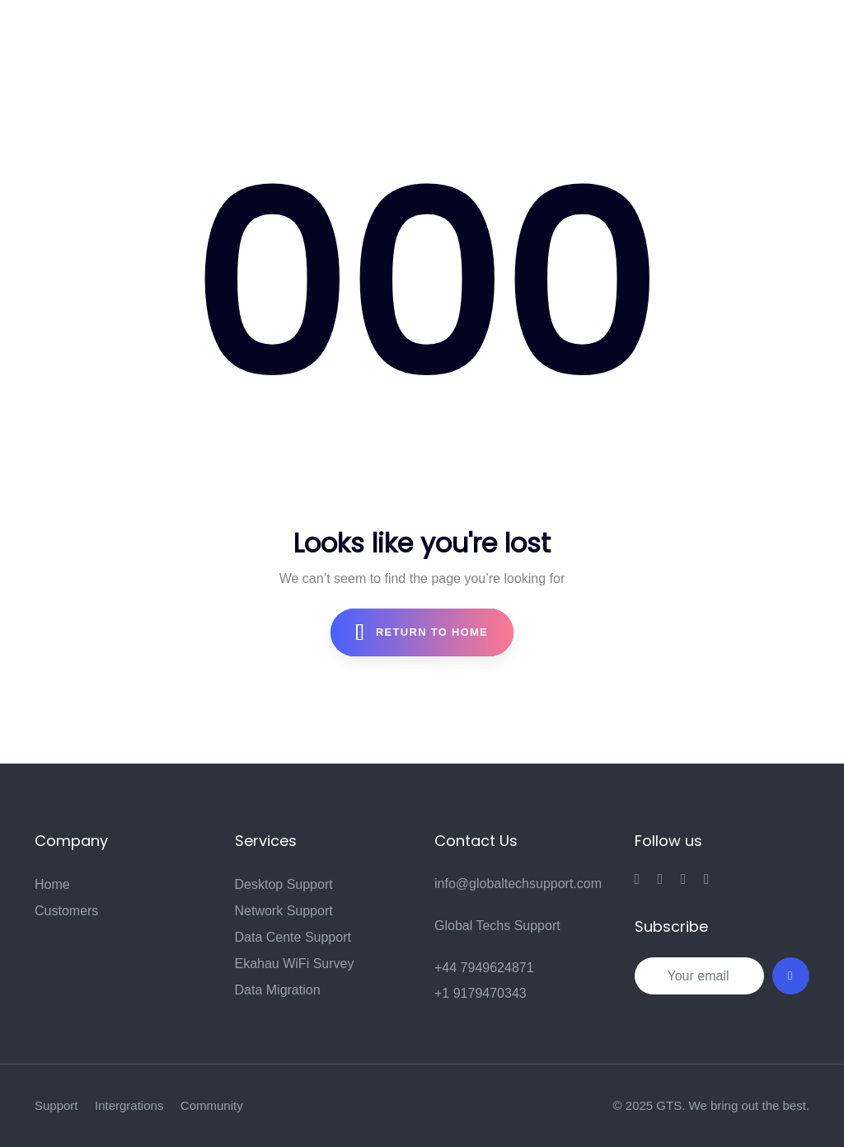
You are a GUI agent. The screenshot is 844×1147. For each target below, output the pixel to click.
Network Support (284, 911)
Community (212, 1105)
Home (52, 884)
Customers (66, 911)
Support (56, 1105)
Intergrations (129, 1105)
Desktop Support (284, 884)
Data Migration (278, 990)
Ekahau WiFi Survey (294, 964)
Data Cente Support (293, 937)
